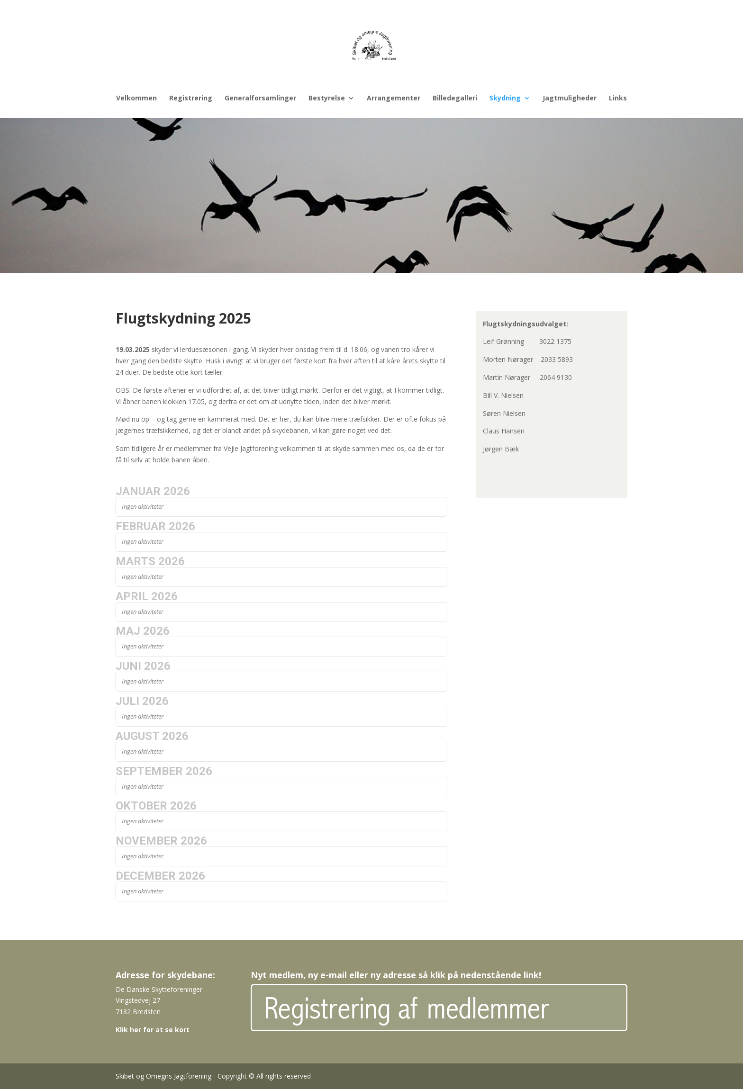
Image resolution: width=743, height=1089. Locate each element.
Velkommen (136, 98)
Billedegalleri (455, 98)
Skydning (505, 98)
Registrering (190, 98)
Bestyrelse (326, 98)
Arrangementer (393, 98)
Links (618, 98)
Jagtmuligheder (570, 98)
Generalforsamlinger (260, 98)
